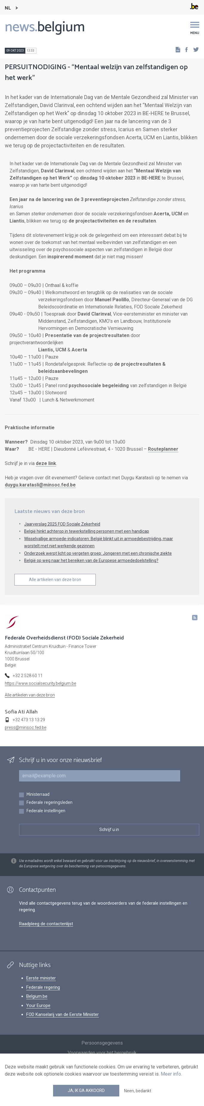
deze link (46, 463)
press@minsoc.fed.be (25, 727)
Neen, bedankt (137, 1090)
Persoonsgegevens (102, 1043)
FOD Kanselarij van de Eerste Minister (62, 1014)
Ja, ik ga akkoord (86, 1090)
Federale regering (43, 987)
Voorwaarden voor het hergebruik (102, 1053)
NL (8, 8)
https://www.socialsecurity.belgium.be (40, 683)
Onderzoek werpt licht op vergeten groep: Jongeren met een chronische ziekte (98, 553)
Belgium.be (36, 996)
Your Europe (38, 1005)
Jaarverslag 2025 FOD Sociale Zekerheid (62, 524)
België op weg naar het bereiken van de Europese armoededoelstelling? (91, 560)
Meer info (171, 1074)
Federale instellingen (45, 811)
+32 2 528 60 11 (28, 675)
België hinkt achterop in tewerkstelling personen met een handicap (86, 531)
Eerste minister (41, 978)
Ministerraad (38, 794)
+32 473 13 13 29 (29, 719)
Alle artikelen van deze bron (55, 579)
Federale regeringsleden (49, 802)
